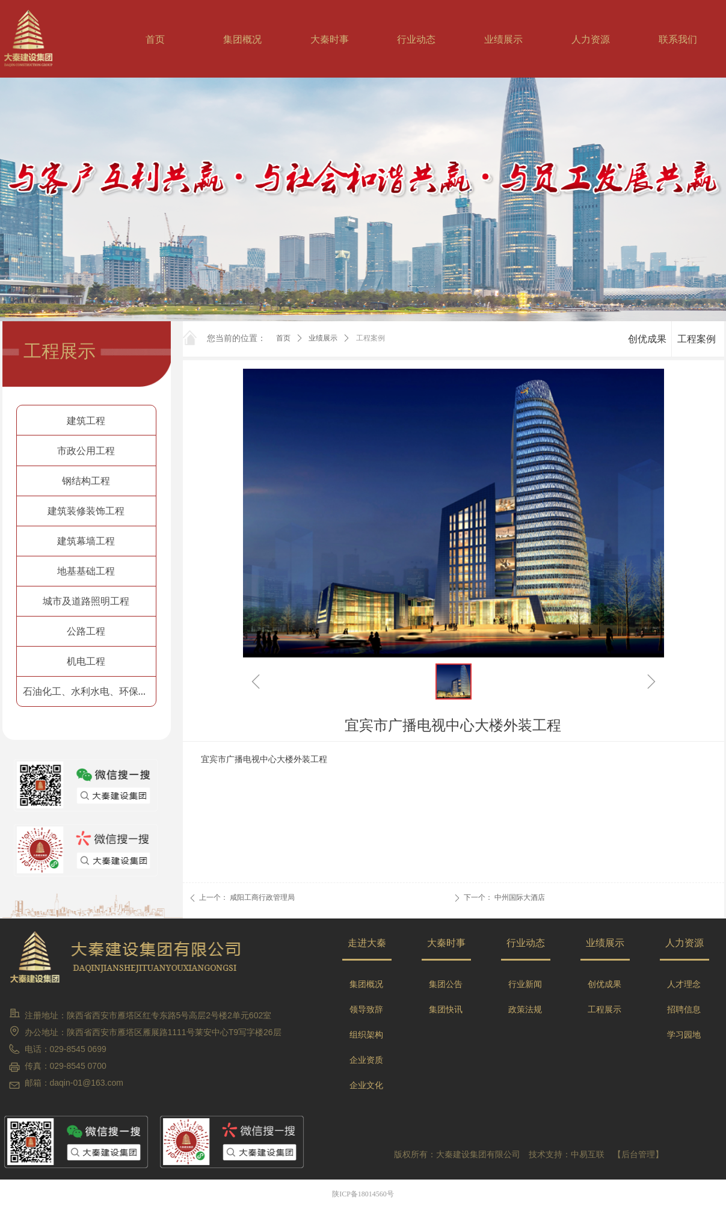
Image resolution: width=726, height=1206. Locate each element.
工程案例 (370, 338)
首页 (283, 338)
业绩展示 (323, 338)
